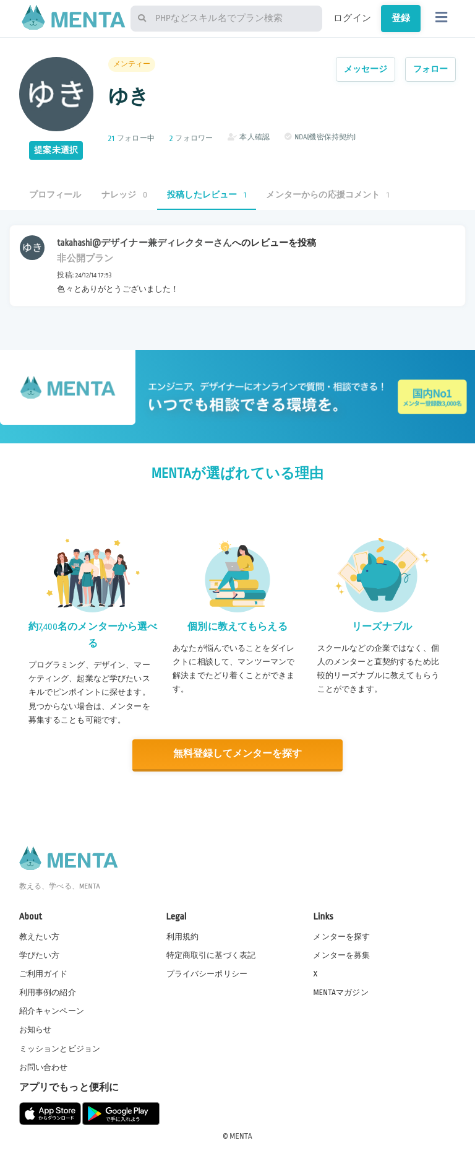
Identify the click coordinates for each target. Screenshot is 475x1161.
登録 (401, 18)
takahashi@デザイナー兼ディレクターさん (144, 243)
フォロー (430, 69)
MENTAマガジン (340, 992)
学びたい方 (39, 954)
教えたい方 (39, 936)
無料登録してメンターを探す (237, 754)
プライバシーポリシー (207, 973)
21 (111, 138)
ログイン (352, 18)
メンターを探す (341, 936)
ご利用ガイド (43, 973)
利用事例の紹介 (47, 992)
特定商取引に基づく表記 (211, 954)
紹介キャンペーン (51, 1010)
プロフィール (55, 194)
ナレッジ (124, 194)
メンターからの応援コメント (327, 194)
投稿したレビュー (206, 194)
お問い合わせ (43, 1067)
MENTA (240, 1135)
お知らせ (35, 1029)
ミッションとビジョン (60, 1047)
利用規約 (182, 936)
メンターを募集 (341, 954)
